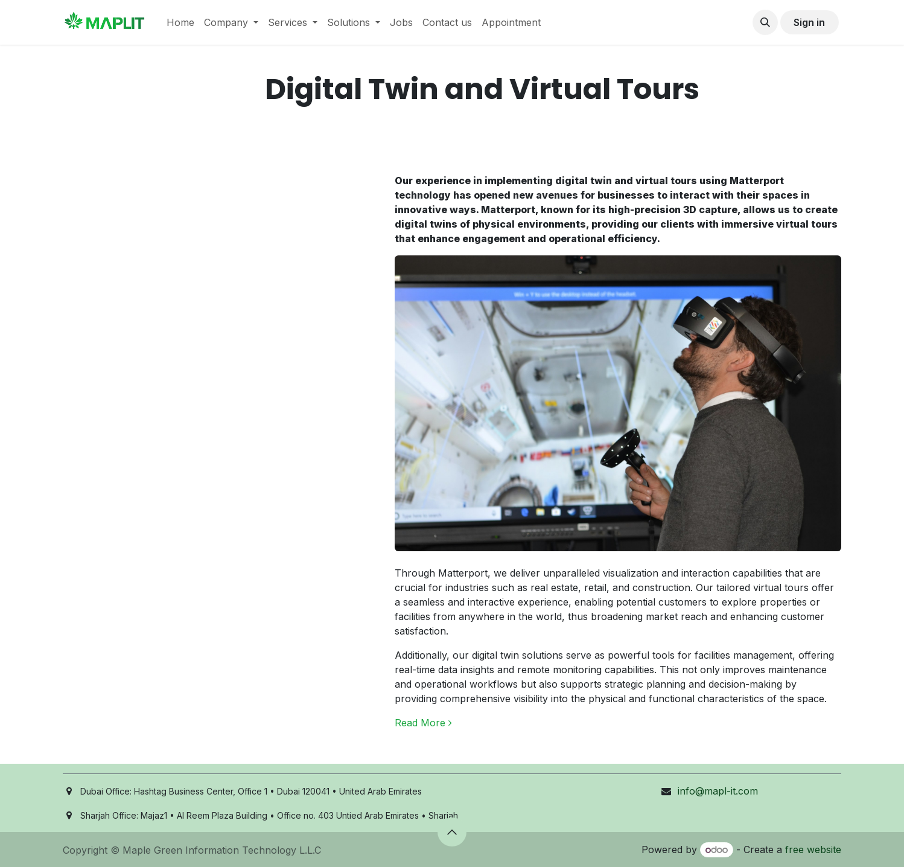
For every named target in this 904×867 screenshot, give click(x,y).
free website (813, 849)
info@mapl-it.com (718, 791)
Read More (423, 723)
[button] (765, 22)
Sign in (809, 22)
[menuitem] (180, 22)
